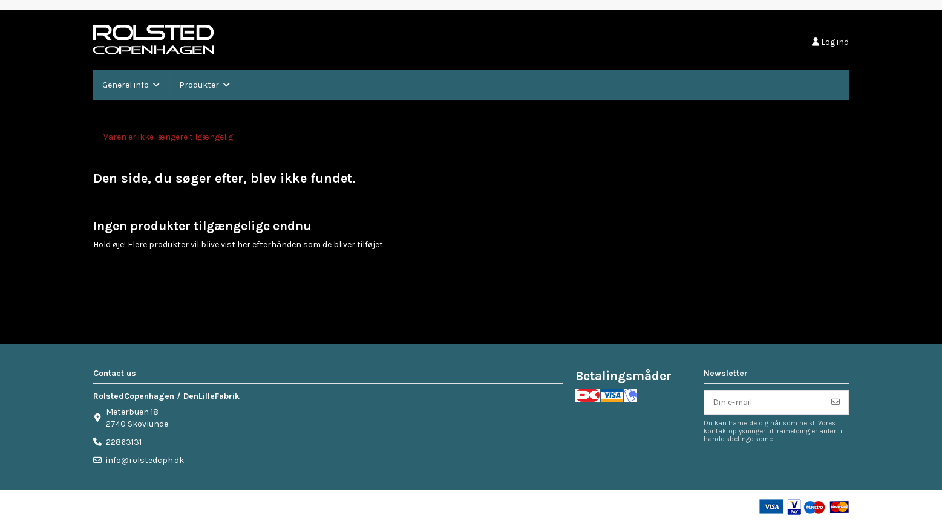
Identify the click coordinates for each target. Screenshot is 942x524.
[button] (131, 85)
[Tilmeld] (835, 402)
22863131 (124, 442)
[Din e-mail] (763, 402)
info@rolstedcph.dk (145, 460)
